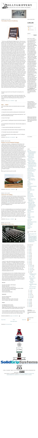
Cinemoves (29, 197)
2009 (30, 303)
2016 (30, 259)
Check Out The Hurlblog (6, 194)
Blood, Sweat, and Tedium (32, 169)
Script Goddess (30, 193)
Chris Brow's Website (31, 176)
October (30, 268)
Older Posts (24, 319)
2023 (30, 250)
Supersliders (30, 188)
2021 (30, 252)
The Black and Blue (31, 155)
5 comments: (12, 100)
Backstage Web (30, 223)
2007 (30, 306)
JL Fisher (29, 182)
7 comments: (12, 189)
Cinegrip (29, 215)
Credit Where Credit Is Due (7, 224)
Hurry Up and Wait (31, 209)
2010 (30, 302)
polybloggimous (30, 183)
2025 (30, 247)
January (30, 297)
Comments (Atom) (9, 324)
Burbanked (29, 210)
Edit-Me (29, 228)
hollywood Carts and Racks (32, 221)
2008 (30, 305)
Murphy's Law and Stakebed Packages (10, 142)
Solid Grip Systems (31, 196)
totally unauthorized (31, 211)
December (31, 265)
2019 (30, 255)
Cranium (29, 191)
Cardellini (29, 225)
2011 (30, 300)
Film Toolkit (29, 150)
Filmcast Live (30, 172)
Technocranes (30, 219)
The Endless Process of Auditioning (9, 20)
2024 (30, 249)
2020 (30, 253)
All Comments (31, 29)
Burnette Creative (30, 168)
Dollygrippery (19, 5)
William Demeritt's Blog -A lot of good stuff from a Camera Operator (32, 152)
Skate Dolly (29, 220)
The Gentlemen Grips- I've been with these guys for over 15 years (32, 166)
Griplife (29, 192)
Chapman (29, 177)
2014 (30, 262)
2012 (30, 299)
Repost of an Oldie (32, 288)
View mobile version (13, 321)
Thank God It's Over (32, 286)
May (30, 291)
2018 (30, 256)
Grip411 (29, 181)
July (30, 272)
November (31, 266)
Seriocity (29, 214)
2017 (30, 258)
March (30, 294)
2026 (30, 246)
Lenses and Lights (31, 174)
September (31, 269)
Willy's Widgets (30, 224)
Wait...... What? (4, 104)
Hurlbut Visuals (30, 158)
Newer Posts (3, 319)
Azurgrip (29, 319)
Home (14, 319)
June (30, 290)
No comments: (13, 137)
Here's (8, 202)
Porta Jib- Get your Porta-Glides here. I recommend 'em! (32, 200)
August (30, 271)
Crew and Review (30, 173)
